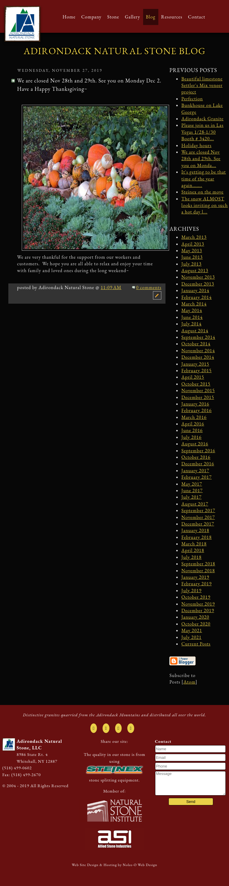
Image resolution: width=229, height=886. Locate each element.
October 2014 (195, 344)
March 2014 (194, 304)
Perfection (192, 99)
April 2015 (192, 377)
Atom (189, 682)
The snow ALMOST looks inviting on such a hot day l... (204, 205)
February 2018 (196, 537)
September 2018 (198, 564)
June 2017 (191, 490)
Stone (113, 17)
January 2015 (195, 364)
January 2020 (195, 617)
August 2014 (194, 330)
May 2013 (191, 250)
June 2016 (191, 430)
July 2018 (191, 557)
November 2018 (198, 570)
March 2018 (194, 544)
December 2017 (197, 524)
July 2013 (191, 264)
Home (69, 17)
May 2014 (191, 310)
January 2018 (195, 530)
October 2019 (195, 597)
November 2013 (198, 277)
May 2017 (191, 484)
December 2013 (197, 284)
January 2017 (195, 470)
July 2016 (191, 437)
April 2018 (192, 550)
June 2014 (191, 317)
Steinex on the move (202, 192)
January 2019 (195, 577)
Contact (196, 17)
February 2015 (196, 370)
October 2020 (195, 624)
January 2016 (195, 404)
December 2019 (197, 610)
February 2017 (196, 477)
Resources (171, 17)
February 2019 (196, 584)
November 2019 (198, 604)
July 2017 (191, 497)
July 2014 (191, 324)
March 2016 (194, 417)
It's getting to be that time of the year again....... (203, 178)
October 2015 (195, 384)
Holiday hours (196, 145)
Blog (150, 17)
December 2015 (197, 397)
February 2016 (196, 410)
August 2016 (194, 444)
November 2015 (198, 390)
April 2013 (192, 244)
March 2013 (194, 237)
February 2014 (196, 297)
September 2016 (198, 450)
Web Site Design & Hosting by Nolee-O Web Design (114, 864)
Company (91, 17)
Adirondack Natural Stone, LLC (39, 744)
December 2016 (197, 464)
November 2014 (198, 350)
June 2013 (191, 257)
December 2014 (197, 357)
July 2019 (191, 590)
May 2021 (191, 630)
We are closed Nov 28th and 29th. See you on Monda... (200, 159)
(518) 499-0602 (17, 767)
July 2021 (191, 637)
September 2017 (198, 510)
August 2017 (194, 504)
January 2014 (195, 290)
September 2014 (198, 337)
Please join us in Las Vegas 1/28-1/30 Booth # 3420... (202, 132)
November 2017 (198, 517)
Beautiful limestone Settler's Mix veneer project (201, 85)
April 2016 (192, 424)
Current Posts (196, 644)
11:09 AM (110, 287)
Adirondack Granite (202, 119)
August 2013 (194, 270)
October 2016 (195, 457)
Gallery (132, 17)
